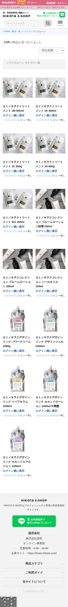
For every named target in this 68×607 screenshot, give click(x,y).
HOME (7, 31)
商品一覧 (16, 31)
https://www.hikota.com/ (42, 553)
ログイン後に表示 (13, 115)
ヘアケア (26, 31)
